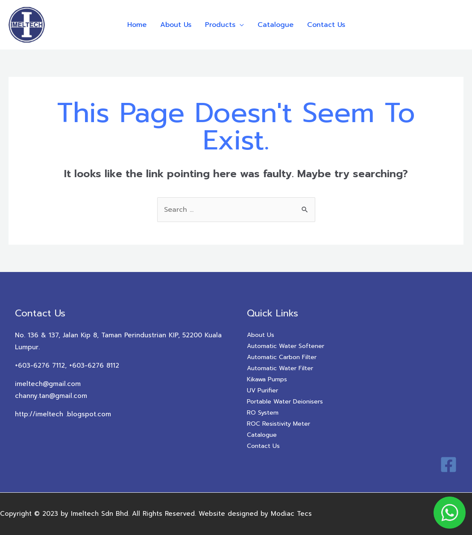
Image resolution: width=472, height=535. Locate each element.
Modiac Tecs (291, 513)
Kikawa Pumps (267, 379)
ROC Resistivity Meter (278, 423)
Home (137, 25)
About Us (175, 25)
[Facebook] (448, 464)
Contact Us (326, 25)
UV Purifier (262, 390)
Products (220, 25)
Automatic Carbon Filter (282, 357)
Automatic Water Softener (285, 346)
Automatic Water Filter (280, 368)
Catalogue (275, 25)
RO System (263, 412)
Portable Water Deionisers (285, 401)
